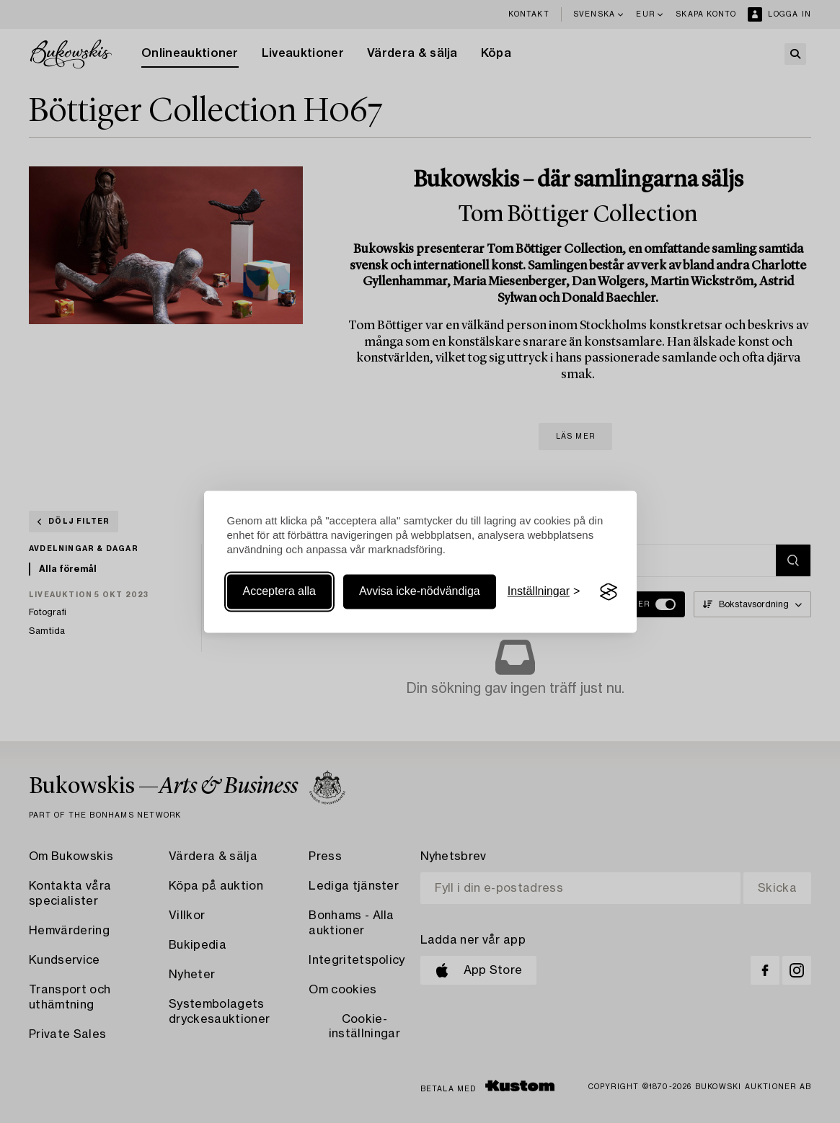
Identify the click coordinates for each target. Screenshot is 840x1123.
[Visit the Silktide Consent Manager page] (608, 592)
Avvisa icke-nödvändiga (419, 592)
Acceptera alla (279, 592)
